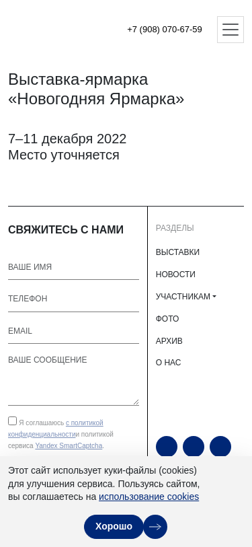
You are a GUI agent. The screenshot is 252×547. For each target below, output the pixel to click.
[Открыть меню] (230, 29)
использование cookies (149, 496)
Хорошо (113, 526)
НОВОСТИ (176, 274)
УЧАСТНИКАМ (183, 296)
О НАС (168, 362)
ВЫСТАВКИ (178, 252)
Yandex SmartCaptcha (68, 445)
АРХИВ (169, 341)
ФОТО (167, 319)
